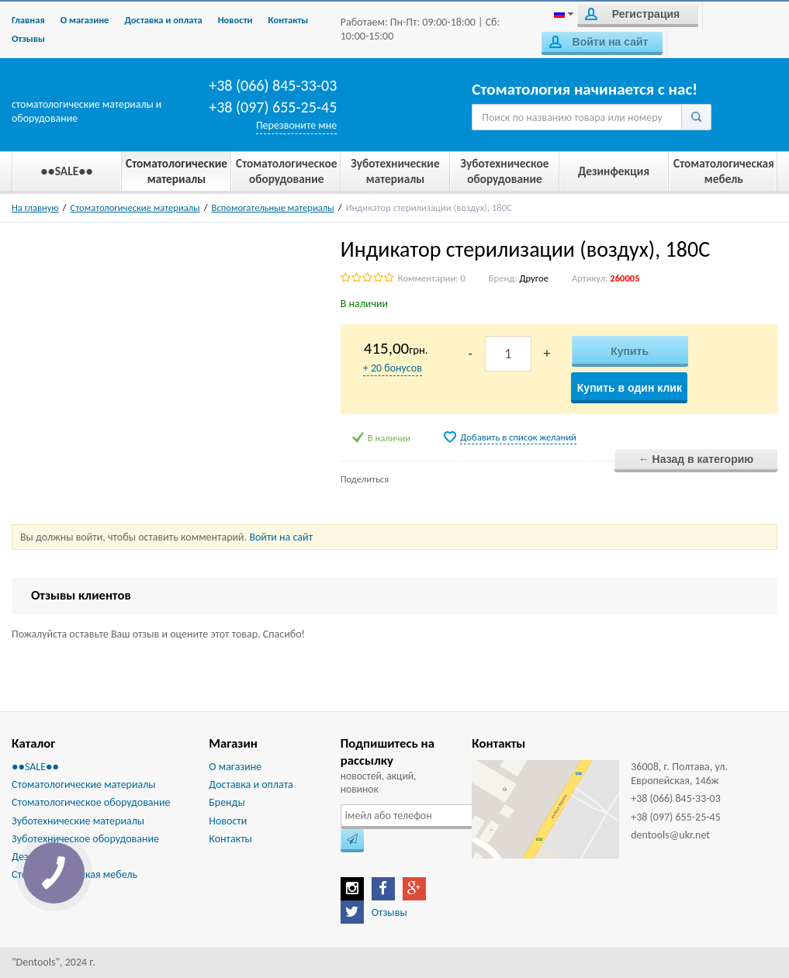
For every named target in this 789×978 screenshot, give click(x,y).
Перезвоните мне (296, 125)
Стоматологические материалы (135, 207)
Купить (630, 351)
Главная (28, 20)
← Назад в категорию (696, 459)
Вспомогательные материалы (273, 207)
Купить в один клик (629, 388)
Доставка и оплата (163, 20)
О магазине (85, 20)
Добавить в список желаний (518, 437)
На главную (35, 207)
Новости (235, 20)
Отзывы (28, 38)
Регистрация (632, 14)
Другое (533, 278)
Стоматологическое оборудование (91, 802)
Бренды (226, 802)
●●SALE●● (35, 766)
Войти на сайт (598, 42)
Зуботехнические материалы (78, 821)
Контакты (288, 20)
